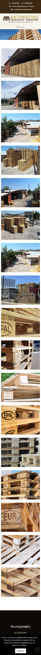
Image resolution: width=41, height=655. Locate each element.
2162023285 (15, 3)
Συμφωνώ (20, 651)
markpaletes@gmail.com (23, 9)
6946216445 (28, 3)
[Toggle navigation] (21, 27)
